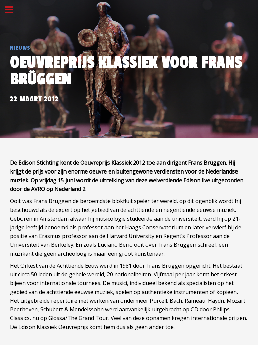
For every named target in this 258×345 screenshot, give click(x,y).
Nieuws (20, 48)
